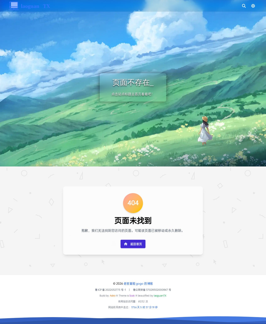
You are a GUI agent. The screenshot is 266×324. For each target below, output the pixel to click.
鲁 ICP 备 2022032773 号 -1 (110, 290)
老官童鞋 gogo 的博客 (138, 284)
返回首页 (133, 244)
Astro (112, 295)
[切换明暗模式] (252, 6)
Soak (132, 295)
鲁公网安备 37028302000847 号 (152, 290)
